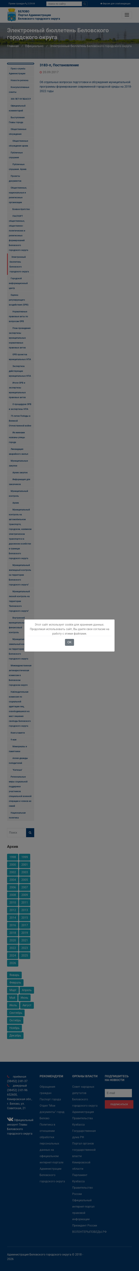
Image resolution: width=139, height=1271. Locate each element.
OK (69, 642)
